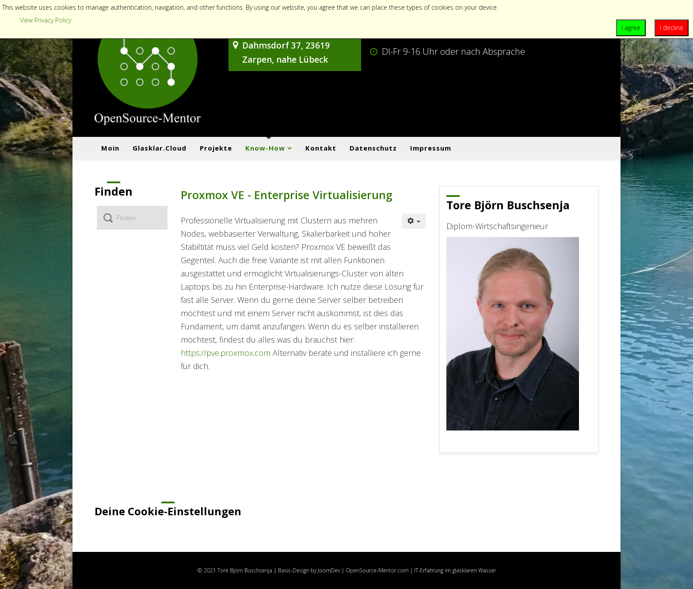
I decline (671, 27)
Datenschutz (373, 147)
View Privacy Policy (45, 20)
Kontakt (320, 147)
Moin (110, 147)
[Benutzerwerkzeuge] (414, 221)
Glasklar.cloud (160, 147)
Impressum (430, 147)
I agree (630, 27)
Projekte (216, 147)
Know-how (265, 147)
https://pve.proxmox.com (225, 352)
